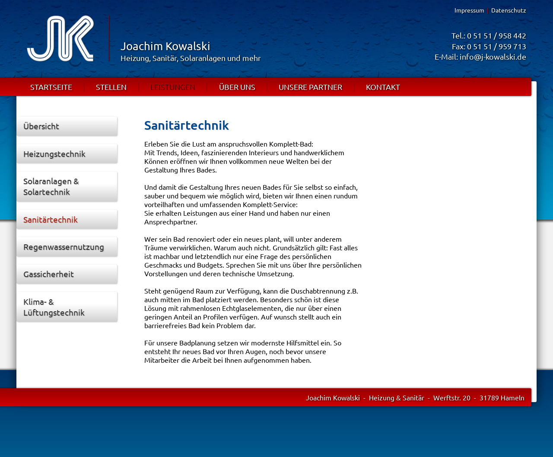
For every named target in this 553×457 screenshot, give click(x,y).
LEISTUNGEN (172, 86)
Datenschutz (508, 10)
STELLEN (111, 86)
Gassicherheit (48, 273)
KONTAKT (383, 86)
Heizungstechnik (54, 153)
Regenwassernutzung (63, 246)
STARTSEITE (51, 86)
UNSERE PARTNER (310, 86)
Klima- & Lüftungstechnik (54, 306)
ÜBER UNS (237, 86)
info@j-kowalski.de (493, 56)
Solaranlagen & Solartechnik (51, 186)
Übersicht (41, 126)
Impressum (469, 10)
